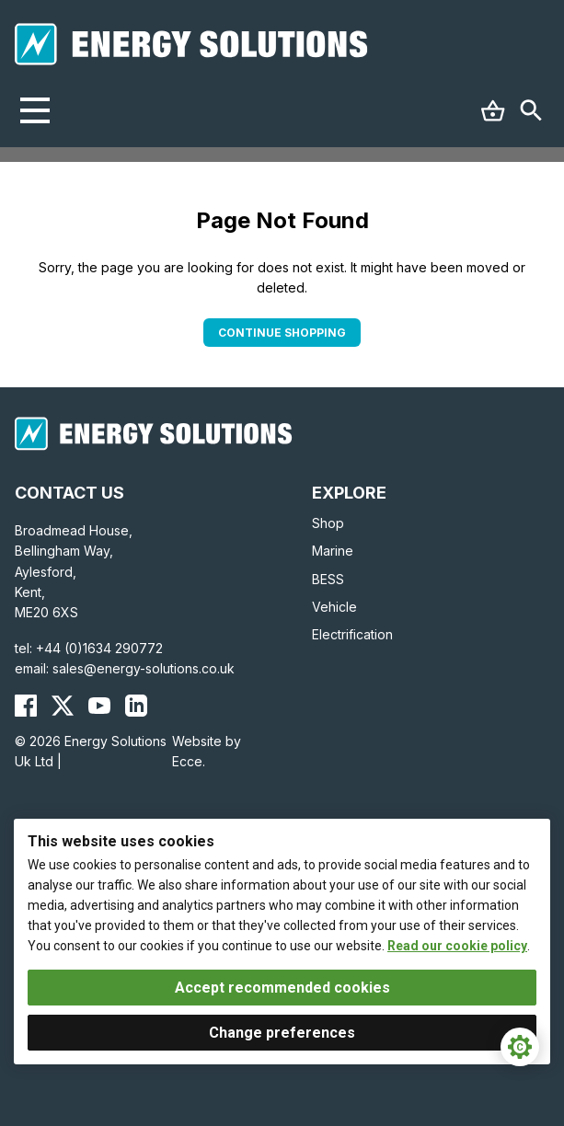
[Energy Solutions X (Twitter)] (63, 706)
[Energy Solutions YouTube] (99, 706)
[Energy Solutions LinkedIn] (136, 706)
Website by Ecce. (206, 751)
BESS (328, 579)
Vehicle (334, 607)
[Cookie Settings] (520, 1047)
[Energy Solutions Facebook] (26, 706)
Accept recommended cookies (282, 987)
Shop (328, 523)
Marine (332, 550)
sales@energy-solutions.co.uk (143, 668)
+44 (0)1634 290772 (99, 648)
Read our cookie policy (457, 945)
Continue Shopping (282, 332)
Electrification (352, 634)
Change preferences (282, 1032)
